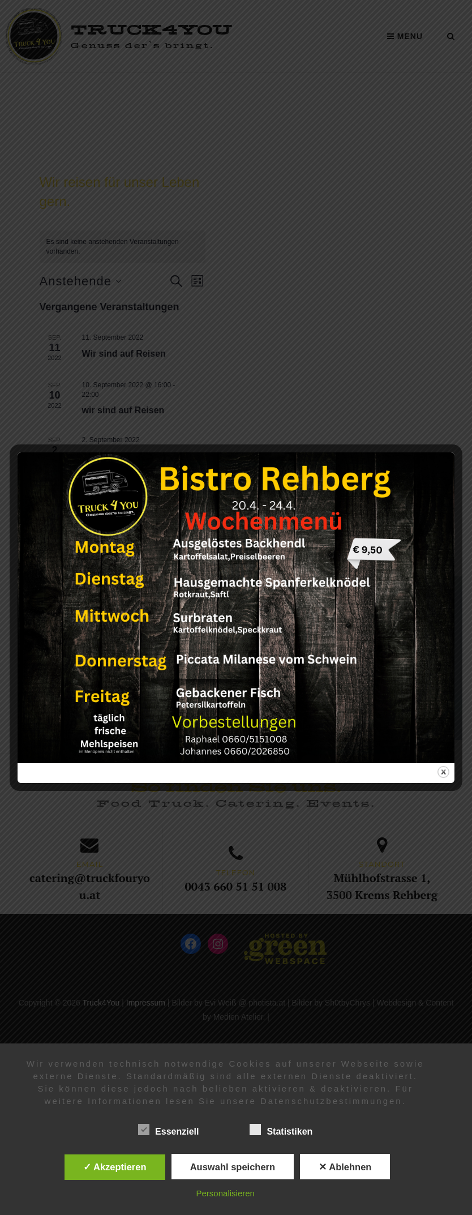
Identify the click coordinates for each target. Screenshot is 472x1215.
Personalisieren (225, 1193)
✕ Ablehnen (345, 1167)
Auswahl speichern (232, 1167)
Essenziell (168, 1129)
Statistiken (281, 1129)
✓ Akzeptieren (115, 1167)
